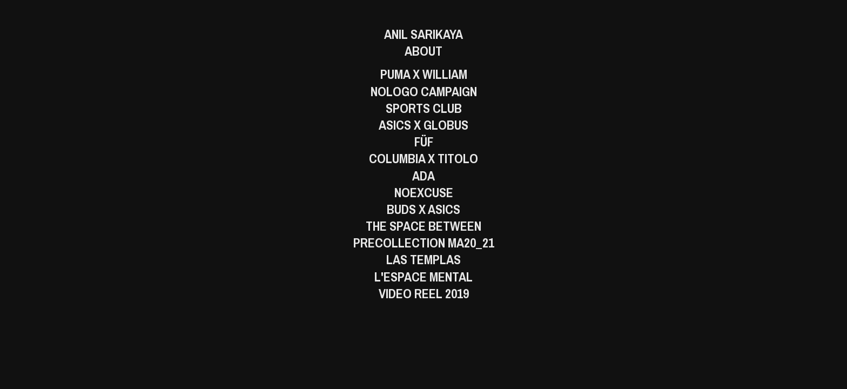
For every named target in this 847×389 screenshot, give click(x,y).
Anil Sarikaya (423, 34)
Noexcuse (423, 192)
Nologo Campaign (424, 91)
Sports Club (424, 108)
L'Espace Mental (423, 277)
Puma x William (423, 74)
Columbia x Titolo (423, 158)
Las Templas (423, 259)
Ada (423, 175)
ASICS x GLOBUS (423, 125)
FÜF (423, 141)
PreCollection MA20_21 (423, 242)
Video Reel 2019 (424, 293)
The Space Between (423, 226)
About (423, 51)
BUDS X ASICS (423, 209)
